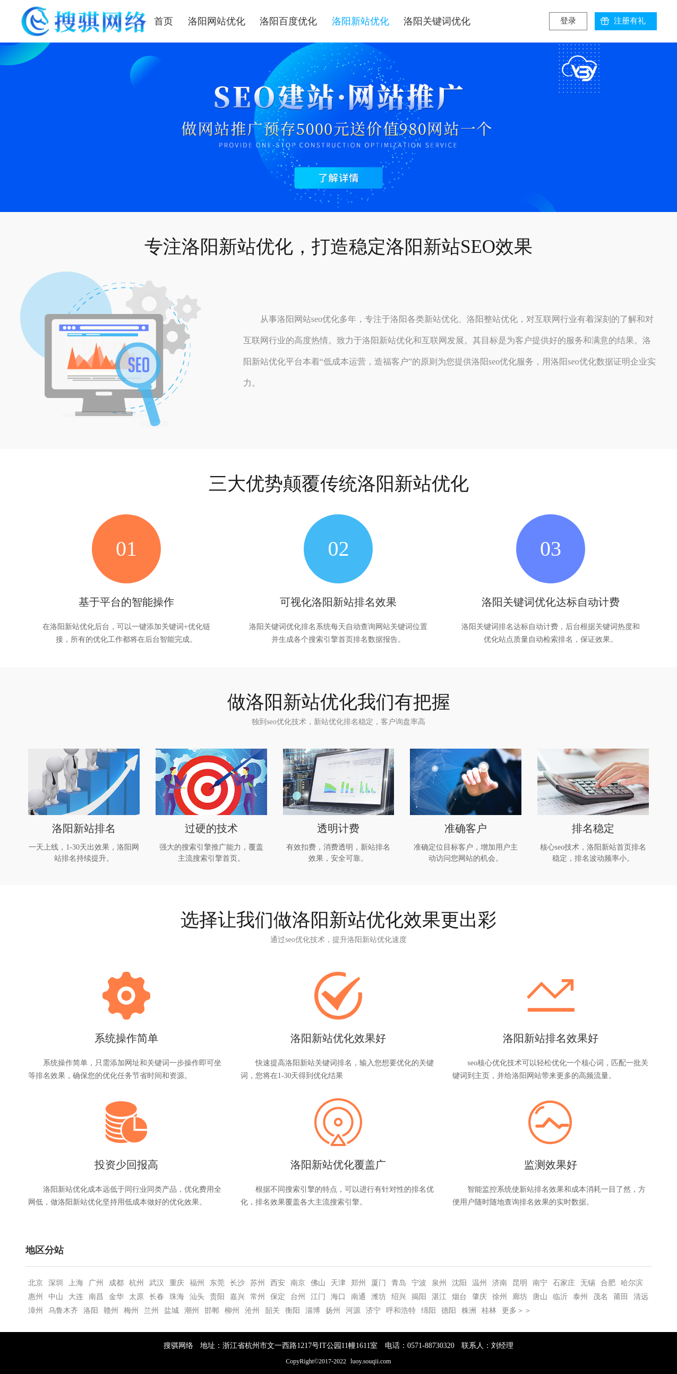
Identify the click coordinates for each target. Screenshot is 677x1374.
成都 (116, 1283)
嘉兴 (237, 1297)
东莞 (217, 1283)
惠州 (35, 1297)
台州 (297, 1297)
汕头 (197, 1297)
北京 (35, 1283)
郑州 (358, 1283)
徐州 (499, 1297)
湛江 (439, 1297)
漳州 (35, 1310)
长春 (156, 1297)
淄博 (312, 1310)
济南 (499, 1283)
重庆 (176, 1283)
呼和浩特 (401, 1310)
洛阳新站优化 (360, 21)
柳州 (232, 1310)
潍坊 (378, 1297)
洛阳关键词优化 (437, 21)
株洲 (468, 1310)
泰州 (580, 1297)
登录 (568, 20)
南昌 (96, 1297)
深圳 (55, 1283)
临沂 (560, 1297)
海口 (338, 1297)
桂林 (489, 1310)
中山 (55, 1297)
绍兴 (398, 1297)
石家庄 (564, 1283)
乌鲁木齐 (63, 1310)
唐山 (540, 1297)
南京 (297, 1283)
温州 (479, 1283)
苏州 (257, 1283)
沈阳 (459, 1283)
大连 (75, 1297)
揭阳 (419, 1297)
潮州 (191, 1310)
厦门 (378, 1283)
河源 (353, 1310)
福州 (197, 1283)
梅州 (131, 1310)
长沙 (237, 1283)
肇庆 (479, 1297)
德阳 (448, 1310)
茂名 (600, 1297)
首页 (163, 21)
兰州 (151, 1310)
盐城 (171, 1310)
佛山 (318, 1283)
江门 (318, 1297)
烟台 (459, 1297)
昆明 (519, 1283)
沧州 (252, 1310)
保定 (277, 1297)
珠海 (176, 1297)
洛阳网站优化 (216, 21)
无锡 (587, 1283)
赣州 (111, 1310)
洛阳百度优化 (288, 21)
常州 (257, 1297)
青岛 (398, 1283)
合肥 (608, 1283)
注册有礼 (630, 20)
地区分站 (44, 1250)
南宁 (540, 1283)
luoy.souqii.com (370, 1361)
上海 (75, 1283)
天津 (338, 1283)
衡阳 (292, 1310)
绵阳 (428, 1310)
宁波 (419, 1283)
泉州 (439, 1283)
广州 (96, 1283)
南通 (358, 1297)
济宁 (373, 1310)
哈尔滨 (632, 1283)
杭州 (136, 1283)
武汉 (156, 1283)
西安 (277, 1283)
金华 (116, 1297)
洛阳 (90, 1310)
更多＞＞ (517, 1310)
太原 (136, 1297)
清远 (640, 1297)
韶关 (272, 1310)
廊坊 (519, 1297)
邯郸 (211, 1310)
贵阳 (217, 1297)
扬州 (332, 1310)
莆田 (620, 1297)
